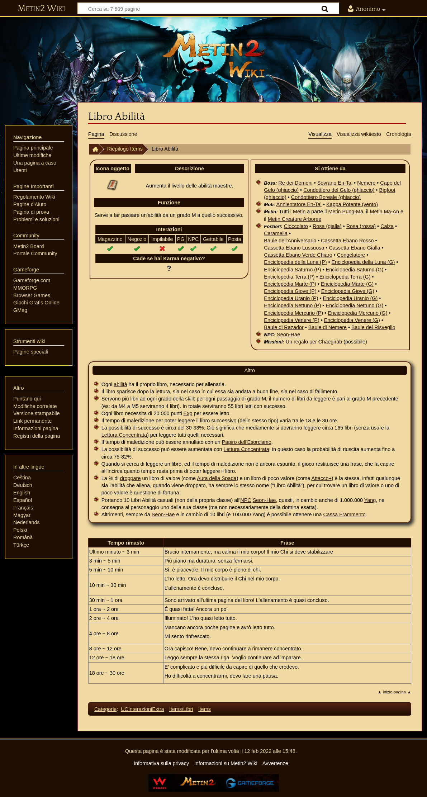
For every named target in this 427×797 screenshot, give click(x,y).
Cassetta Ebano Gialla (354, 248)
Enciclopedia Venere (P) (291, 320)
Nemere (366, 183)
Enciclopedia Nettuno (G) (355, 305)
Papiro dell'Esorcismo (246, 442)
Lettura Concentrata (124, 435)
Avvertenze (275, 763)
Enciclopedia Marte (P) (290, 284)
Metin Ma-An (384, 211)
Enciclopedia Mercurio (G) (357, 313)
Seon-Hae (288, 334)
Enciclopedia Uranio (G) (350, 298)
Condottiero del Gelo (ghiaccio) (338, 190)
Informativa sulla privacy (161, 763)
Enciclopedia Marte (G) (347, 284)
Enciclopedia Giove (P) (290, 291)
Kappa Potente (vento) (352, 204)
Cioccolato (296, 226)
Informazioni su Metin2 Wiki (225, 763)
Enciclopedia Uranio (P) (291, 298)
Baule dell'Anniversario (290, 240)
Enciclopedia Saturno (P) (292, 269)
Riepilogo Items (125, 149)
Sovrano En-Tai (334, 183)
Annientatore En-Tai (299, 204)
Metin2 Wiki (41, 9)
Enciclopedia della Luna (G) (363, 262)
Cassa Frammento (344, 514)
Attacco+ (321, 478)
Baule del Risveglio (373, 327)
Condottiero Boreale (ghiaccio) (326, 197)
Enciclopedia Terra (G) (345, 277)
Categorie (105, 709)
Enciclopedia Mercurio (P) (293, 313)
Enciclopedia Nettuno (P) (292, 305)
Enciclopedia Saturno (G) (355, 269)
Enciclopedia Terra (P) (289, 277)
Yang (370, 500)
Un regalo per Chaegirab (314, 342)
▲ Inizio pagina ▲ (394, 692)
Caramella (276, 233)
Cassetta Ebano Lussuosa (294, 248)
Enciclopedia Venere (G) (352, 320)
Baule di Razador (283, 327)
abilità (120, 384)
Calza (387, 226)
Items (204, 709)
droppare (130, 478)
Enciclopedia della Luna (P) (295, 262)
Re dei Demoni (295, 183)
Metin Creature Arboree (295, 219)
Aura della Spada (216, 478)
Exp (188, 413)
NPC (245, 500)
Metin (299, 211)
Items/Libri (181, 709)
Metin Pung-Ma (345, 211)
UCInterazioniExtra (142, 709)
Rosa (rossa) (361, 226)
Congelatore (351, 255)
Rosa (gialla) (327, 226)
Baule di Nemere (327, 327)
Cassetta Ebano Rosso (347, 240)
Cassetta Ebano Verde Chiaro (298, 255)
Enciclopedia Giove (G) (347, 291)
